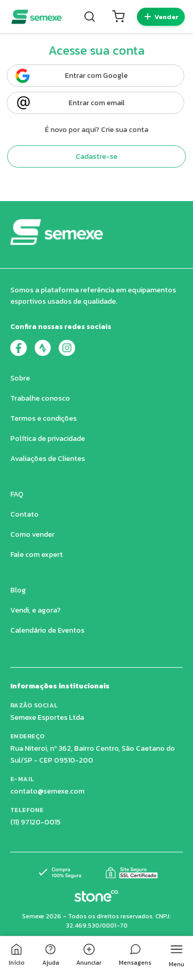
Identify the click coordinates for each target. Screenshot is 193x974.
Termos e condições (43, 418)
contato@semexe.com (47, 791)
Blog (18, 590)
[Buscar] (89, 16)
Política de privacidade (47, 438)
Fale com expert (36, 554)
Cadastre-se (96, 156)
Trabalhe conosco (40, 398)
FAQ (16, 494)
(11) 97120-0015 (35, 822)
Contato (24, 514)
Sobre (20, 378)
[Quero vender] (161, 17)
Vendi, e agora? (35, 610)
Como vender (32, 534)
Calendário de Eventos (47, 630)
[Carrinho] (118, 16)
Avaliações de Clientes (47, 458)
